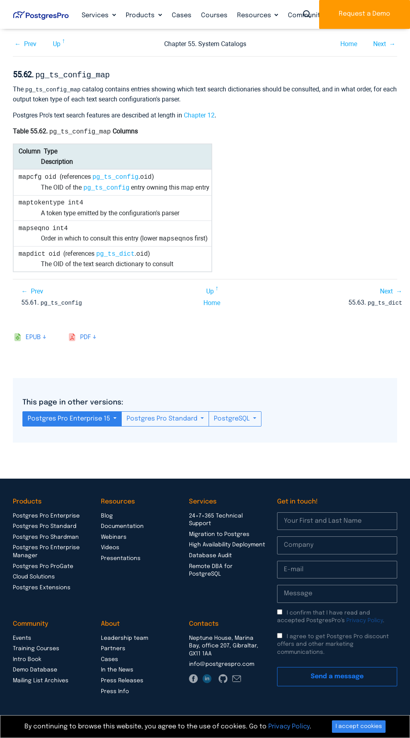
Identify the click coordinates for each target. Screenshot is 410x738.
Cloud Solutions (34, 575)
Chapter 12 (199, 114)
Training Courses (36, 647)
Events (22, 636)
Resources (255, 15)
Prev (30, 44)
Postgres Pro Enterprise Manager (46, 550)
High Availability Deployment (227, 543)
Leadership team (124, 636)
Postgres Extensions (41, 586)
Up (56, 44)
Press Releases (122, 679)
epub (33, 335)
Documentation (122, 525)
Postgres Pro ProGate (43, 565)
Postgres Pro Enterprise (46, 514)
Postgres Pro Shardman (46, 535)
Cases (181, 15)
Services (96, 15)
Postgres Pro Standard (163, 417)
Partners (113, 647)
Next (379, 44)
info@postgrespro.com (221, 662)
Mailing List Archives (40, 679)
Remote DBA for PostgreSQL (211, 569)
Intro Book (27, 658)
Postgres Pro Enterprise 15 (70, 417)
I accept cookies (359, 726)
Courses (214, 15)
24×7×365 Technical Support (216, 518)
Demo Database (35, 668)
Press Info (115, 690)
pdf (85, 335)
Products (141, 15)
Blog (107, 514)
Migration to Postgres (219, 533)
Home (348, 44)
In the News (117, 668)
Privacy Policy (364, 619)
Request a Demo (364, 13)
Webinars (114, 535)
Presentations (121, 557)
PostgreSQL (232, 417)
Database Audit (210, 554)
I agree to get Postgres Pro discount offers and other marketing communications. (333, 642)
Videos (110, 546)
